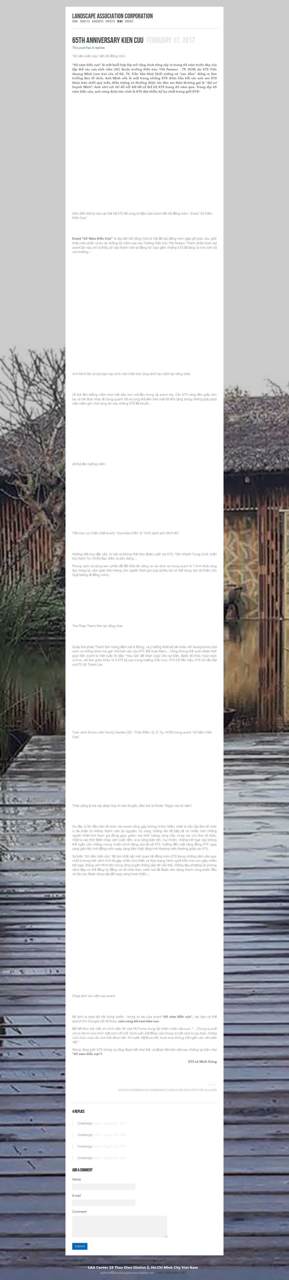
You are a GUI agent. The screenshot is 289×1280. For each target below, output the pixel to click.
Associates (97, 21)
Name (76, 1179)
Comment (79, 1212)
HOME (75, 21)
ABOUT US (85, 21)
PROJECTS (110, 21)
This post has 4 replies (88, 48)
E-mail (76, 1196)
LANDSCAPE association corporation (112, 15)
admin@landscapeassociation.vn (127, 1273)
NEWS (120, 21)
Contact (129, 21)
